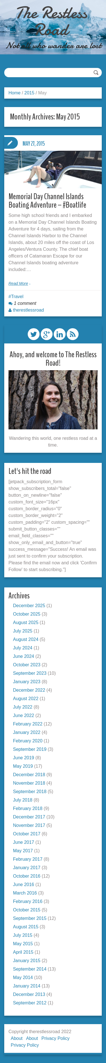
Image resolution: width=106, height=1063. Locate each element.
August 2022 (25, 698)
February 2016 (27, 901)
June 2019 (23, 757)
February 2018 (27, 808)
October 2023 (26, 664)
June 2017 (23, 842)
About (17, 1038)
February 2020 (27, 740)
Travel (17, 296)
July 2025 (23, 631)
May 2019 (23, 766)
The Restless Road (51, 21)
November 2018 (29, 783)
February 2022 (27, 724)
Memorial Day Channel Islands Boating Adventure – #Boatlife (47, 201)
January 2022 (26, 732)
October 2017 (26, 833)
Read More (18, 283)
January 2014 (26, 986)
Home (14, 92)
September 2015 (29, 918)
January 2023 (26, 681)
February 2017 (27, 859)
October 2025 (26, 614)
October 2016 (26, 876)
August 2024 (25, 639)
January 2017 (26, 867)
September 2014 (29, 969)
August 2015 (25, 926)
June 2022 (23, 715)
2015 (29, 92)
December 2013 (29, 994)
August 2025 (25, 622)
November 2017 (29, 825)
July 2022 (23, 707)
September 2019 (29, 749)
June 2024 (23, 656)
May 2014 (23, 977)
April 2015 (23, 952)
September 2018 (29, 791)
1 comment (25, 303)
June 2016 (23, 884)
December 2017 (29, 817)
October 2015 (26, 909)
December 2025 (29, 605)
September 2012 (29, 1002)
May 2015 (23, 943)
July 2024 (23, 647)
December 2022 (29, 690)
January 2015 (26, 960)
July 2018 (23, 800)
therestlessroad (28, 310)
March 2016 (25, 893)
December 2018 (29, 774)
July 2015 (23, 935)
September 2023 (29, 673)
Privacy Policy (56, 1038)
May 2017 (23, 850)
